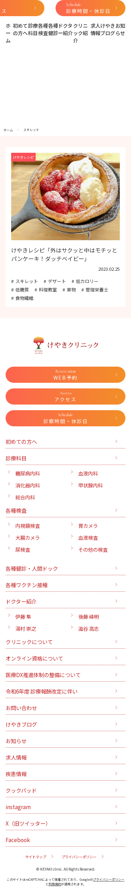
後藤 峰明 (88, 616)
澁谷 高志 (88, 628)
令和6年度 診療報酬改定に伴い (42, 691)
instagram (18, 807)
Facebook (18, 840)
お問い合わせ (21, 707)
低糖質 (22, 289)
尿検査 (22, 549)
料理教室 (48, 289)
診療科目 (33, 29)
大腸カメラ (27, 537)
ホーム (8, 33)
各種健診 (53, 29)
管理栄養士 (97, 289)
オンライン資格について (34, 658)
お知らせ (120, 29)
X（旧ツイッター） (28, 823)
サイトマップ (35, 856)
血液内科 (88, 473)
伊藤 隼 (23, 616)
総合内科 (25, 497)
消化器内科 (27, 485)
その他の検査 (93, 549)
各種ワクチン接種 (27, 585)
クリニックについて (29, 641)
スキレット (26, 281)
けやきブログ (107, 29)
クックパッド (21, 790)
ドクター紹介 (65, 29)
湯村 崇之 (25, 628)
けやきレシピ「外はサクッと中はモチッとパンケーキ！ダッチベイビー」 (64, 254)
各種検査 (43, 29)
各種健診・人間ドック (32, 568)
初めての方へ (20, 29)
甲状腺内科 (90, 485)
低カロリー (87, 281)
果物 (71, 289)
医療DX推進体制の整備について (43, 674)
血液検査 (88, 537)
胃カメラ (88, 525)
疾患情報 (16, 774)
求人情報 (95, 29)
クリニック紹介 (80, 33)
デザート (57, 281)
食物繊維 (24, 298)
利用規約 (55, 884)
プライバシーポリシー (78, 856)
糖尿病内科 (27, 473)
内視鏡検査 (27, 525)
